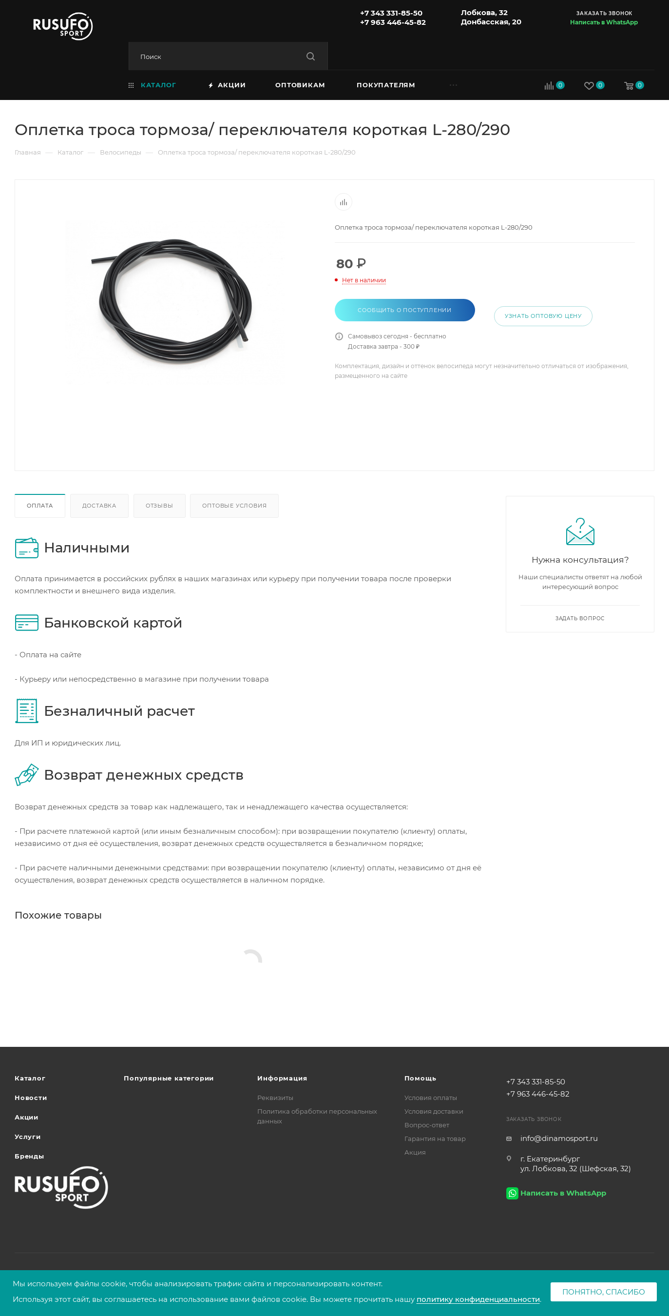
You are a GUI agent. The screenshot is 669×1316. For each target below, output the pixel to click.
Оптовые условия (234, 505)
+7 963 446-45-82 (393, 22)
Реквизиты (275, 1097)
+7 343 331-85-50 (391, 13)
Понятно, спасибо (603, 1291)
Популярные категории (169, 1078)
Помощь (420, 1078)
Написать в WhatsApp (604, 22)
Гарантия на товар (435, 1138)
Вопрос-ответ (426, 1125)
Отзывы (159, 505)
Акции (26, 1117)
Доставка (99, 505)
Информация (282, 1078)
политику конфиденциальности (478, 1299)
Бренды (29, 1156)
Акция (415, 1152)
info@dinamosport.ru (559, 1138)
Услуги (28, 1136)
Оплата (40, 505)
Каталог (30, 1078)
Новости (31, 1097)
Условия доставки (433, 1111)
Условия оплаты (430, 1097)
